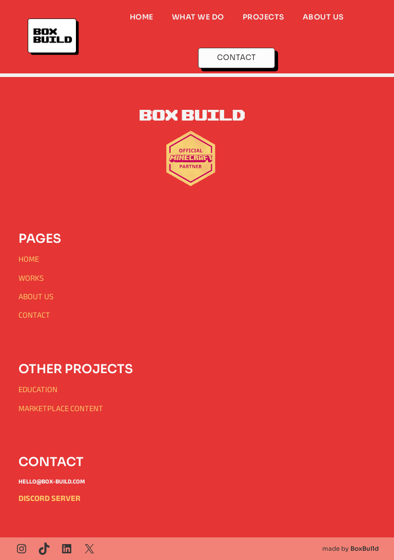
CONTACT (236, 57)
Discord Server (49, 498)
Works (31, 278)
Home (28, 259)
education (37, 389)
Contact (34, 315)
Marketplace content (60, 408)
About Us (35, 296)
